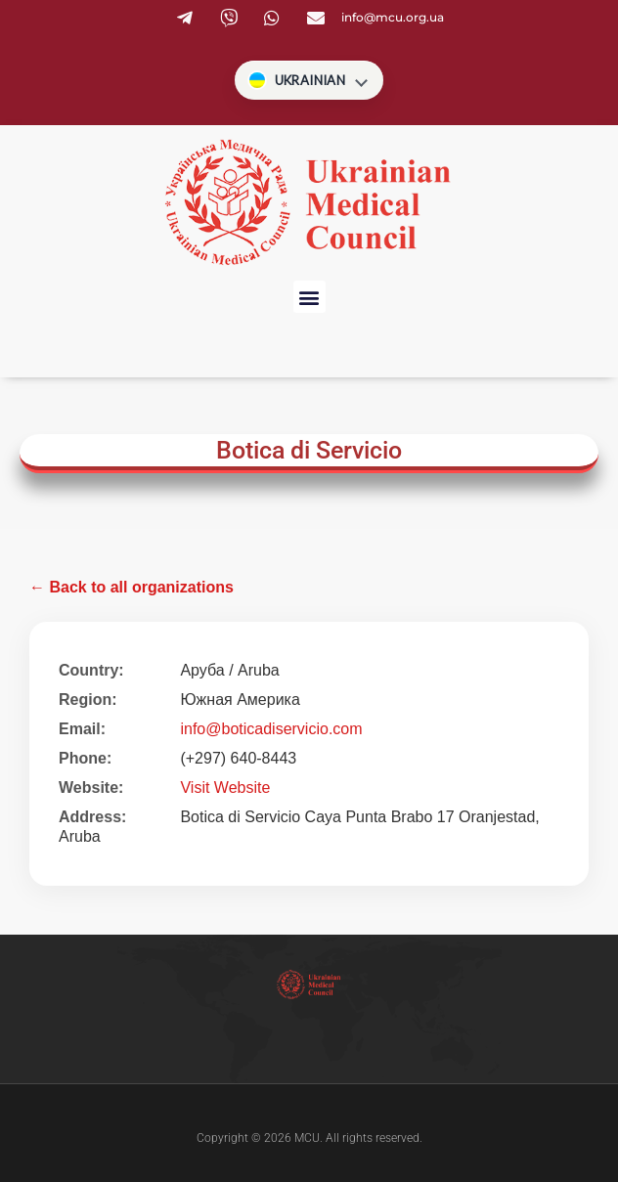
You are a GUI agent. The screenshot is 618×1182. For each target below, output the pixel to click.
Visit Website (225, 787)
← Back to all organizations (131, 587)
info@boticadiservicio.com (271, 729)
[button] (309, 297)
